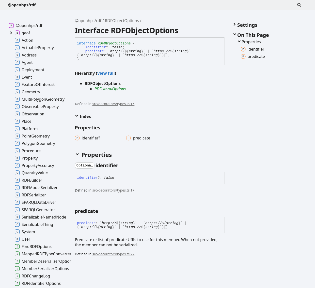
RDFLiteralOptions (110, 89)
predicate (94, 51)
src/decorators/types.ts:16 (113, 103)
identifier (95, 47)
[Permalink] (122, 165)
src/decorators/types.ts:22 (113, 254)
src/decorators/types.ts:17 (113, 190)
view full (105, 73)
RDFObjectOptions (122, 20)
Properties (249, 41)
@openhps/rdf (22, 5)
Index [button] (83, 116)
